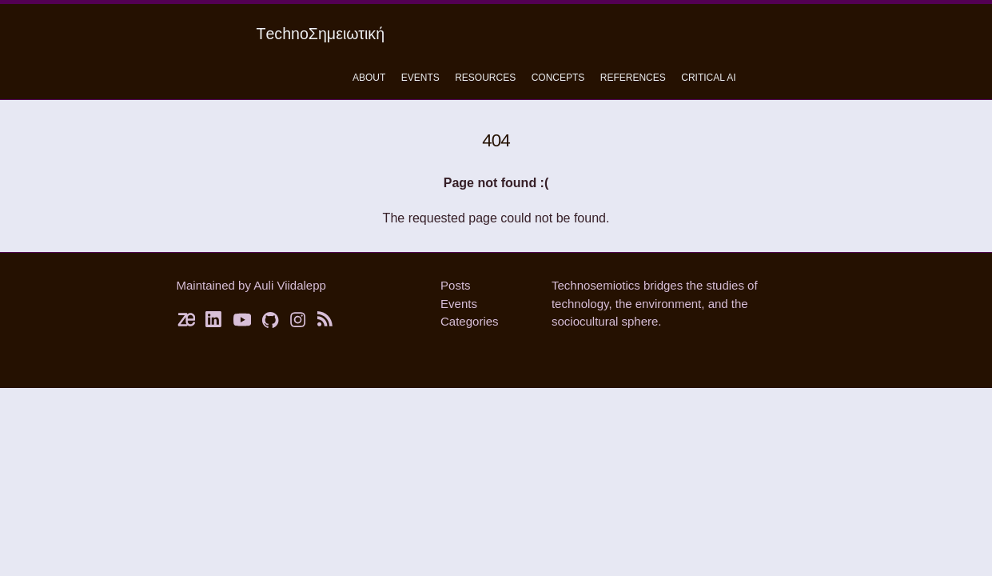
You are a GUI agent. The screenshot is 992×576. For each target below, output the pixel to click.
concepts (558, 77)
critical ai (708, 77)
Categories (469, 321)
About (369, 77)
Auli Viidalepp (289, 285)
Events (420, 77)
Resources (485, 77)
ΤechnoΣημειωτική (321, 33)
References (633, 77)
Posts (455, 285)
